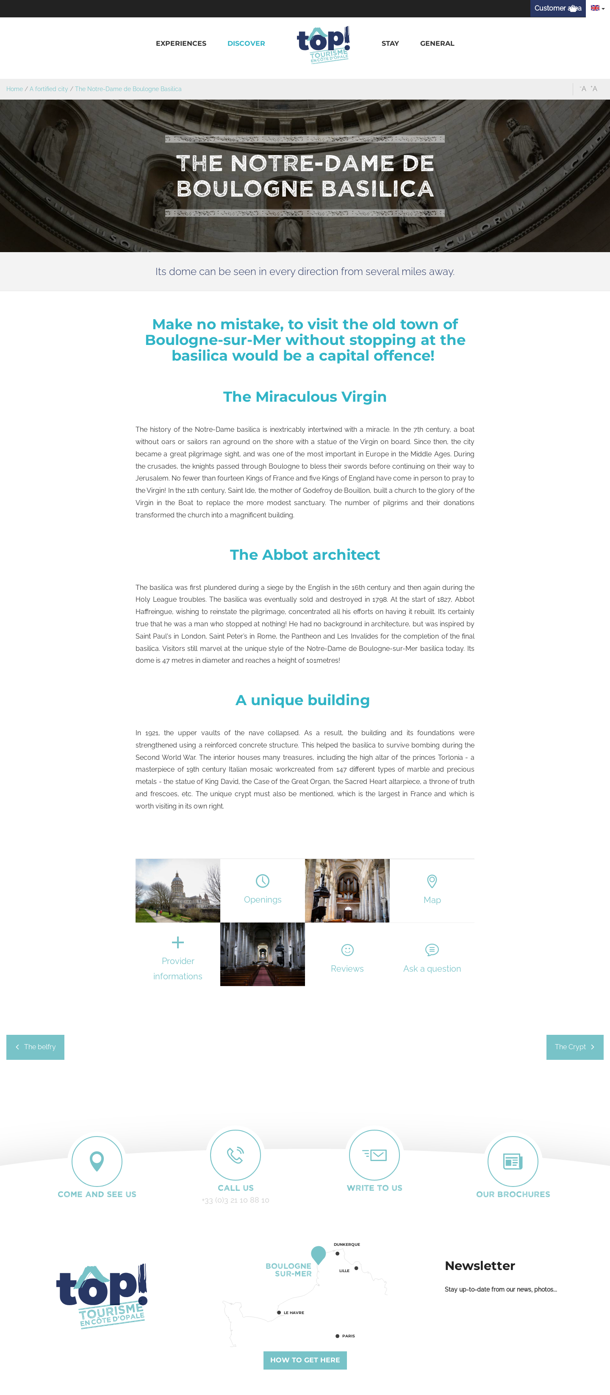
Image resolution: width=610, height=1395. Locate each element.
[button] (181, 43)
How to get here (305, 1360)
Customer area (558, 8)
